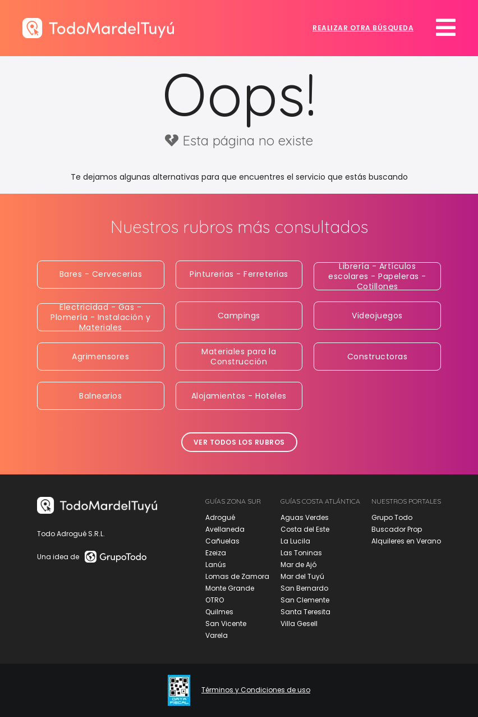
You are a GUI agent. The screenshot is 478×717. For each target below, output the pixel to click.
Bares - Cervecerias (101, 274)
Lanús (215, 564)
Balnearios (100, 395)
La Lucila (295, 541)
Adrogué (220, 517)
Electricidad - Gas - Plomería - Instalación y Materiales (100, 317)
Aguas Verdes (305, 517)
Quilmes (219, 611)
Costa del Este (305, 529)
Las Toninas (301, 553)
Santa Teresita (305, 611)
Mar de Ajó (298, 564)
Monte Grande (229, 588)
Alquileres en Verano (406, 541)
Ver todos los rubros (239, 442)
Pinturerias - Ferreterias (239, 274)
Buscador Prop (396, 529)
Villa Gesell (299, 623)
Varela (216, 635)
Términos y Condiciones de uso (255, 690)
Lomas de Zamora (237, 576)
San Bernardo (304, 588)
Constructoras (377, 356)
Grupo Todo (391, 517)
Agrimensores (100, 356)
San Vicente (225, 623)
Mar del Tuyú (302, 576)
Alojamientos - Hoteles (239, 395)
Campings (239, 315)
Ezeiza (215, 553)
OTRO (214, 600)
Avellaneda (225, 529)
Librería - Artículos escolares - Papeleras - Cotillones (377, 276)
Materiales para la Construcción (238, 356)
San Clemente (305, 600)
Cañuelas (222, 541)
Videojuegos (377, 315)
